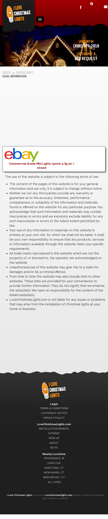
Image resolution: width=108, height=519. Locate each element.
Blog (54, 447)
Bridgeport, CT (54, 477)
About (54, 442)
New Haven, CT (54, 472)
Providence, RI (54, 458)
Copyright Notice (54, 413)
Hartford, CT (54, 467)
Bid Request (86, 58)
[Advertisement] (51, 122)
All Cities (54, 482)
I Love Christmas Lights (20, 495)
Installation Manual (54, 428)
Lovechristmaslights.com (58, 495)
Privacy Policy (54, 417)
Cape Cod (54, 463)
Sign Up (54, 438)
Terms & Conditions (54, 408)
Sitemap (54, 433)
